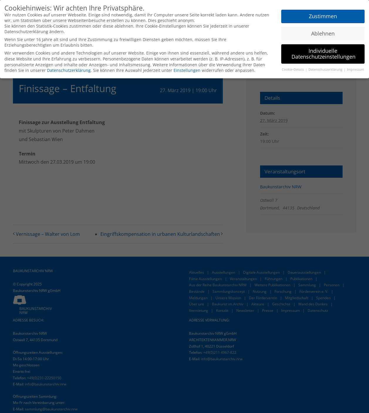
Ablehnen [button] (323, 33)
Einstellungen (186, 70)
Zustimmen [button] (323, 16)
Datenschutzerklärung (69, 70)
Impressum (355, 69)
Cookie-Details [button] (293, 69)
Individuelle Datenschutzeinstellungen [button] (323, 53)
